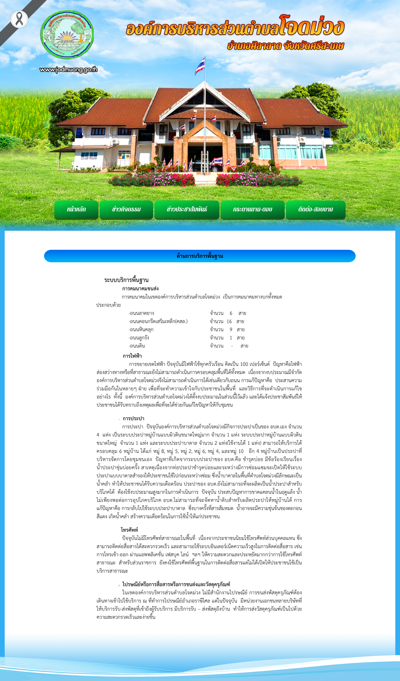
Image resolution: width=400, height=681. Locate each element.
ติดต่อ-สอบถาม (315, 209)
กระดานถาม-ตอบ (252, 209)
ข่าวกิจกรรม (126, 209)
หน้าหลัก (76, 209)
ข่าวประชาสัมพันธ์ (187, 209)
